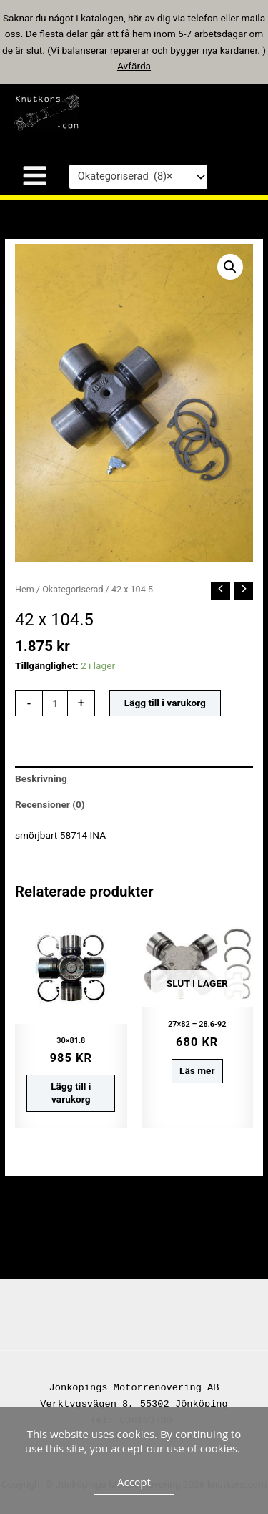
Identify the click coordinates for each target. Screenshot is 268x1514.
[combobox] (138, 177)
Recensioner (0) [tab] (50, 804)
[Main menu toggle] (34, 175)
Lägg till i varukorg (165, 702)
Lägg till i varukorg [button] (71, 1092)
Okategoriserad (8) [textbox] (125, 177)
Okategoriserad (72, 589)
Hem (24, 589)
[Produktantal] (55, 703)
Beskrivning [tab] (41, 778)
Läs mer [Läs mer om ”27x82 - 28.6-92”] (196, 1070)
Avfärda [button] (134, 66)
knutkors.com (159, 112)
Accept (134, 1482)
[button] (230, 267)
